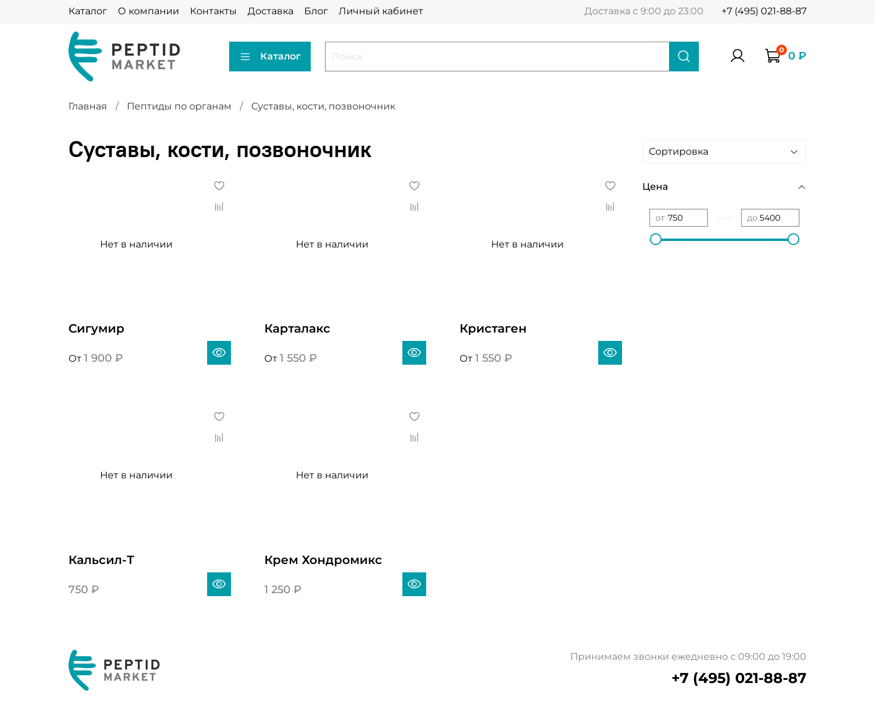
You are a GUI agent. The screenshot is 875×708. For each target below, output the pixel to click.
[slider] (655, 239)
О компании (148, 11)
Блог (316, 11)
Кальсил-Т (101, 560)
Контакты (213, 11)
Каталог (87, 11)
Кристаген (493, 328)
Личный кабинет (381, 11)
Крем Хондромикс (323, 560)
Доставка (270, 11)
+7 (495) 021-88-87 (764, 11)
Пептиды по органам (179, 106)
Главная (87, 106)
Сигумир (96, 328)
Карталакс (297, 328)
